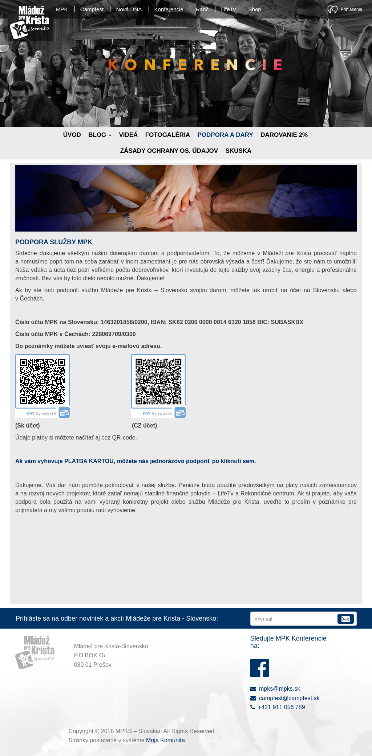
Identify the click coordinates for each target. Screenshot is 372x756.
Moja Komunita (165, 740)
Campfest (92, 9)
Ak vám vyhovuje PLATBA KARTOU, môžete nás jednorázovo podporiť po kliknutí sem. (135, 461)
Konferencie (168, 9)
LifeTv (228, 9)
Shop (254, 9)
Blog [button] (100, 134)
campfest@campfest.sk (285, 698)
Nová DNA (129, 9)
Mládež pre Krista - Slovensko (30, 22)
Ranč (202, 9)
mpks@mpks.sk (275, 689)
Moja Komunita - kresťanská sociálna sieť (332, 9)
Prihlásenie (351, 9)
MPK (62, 9)
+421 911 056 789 (277, 707)
